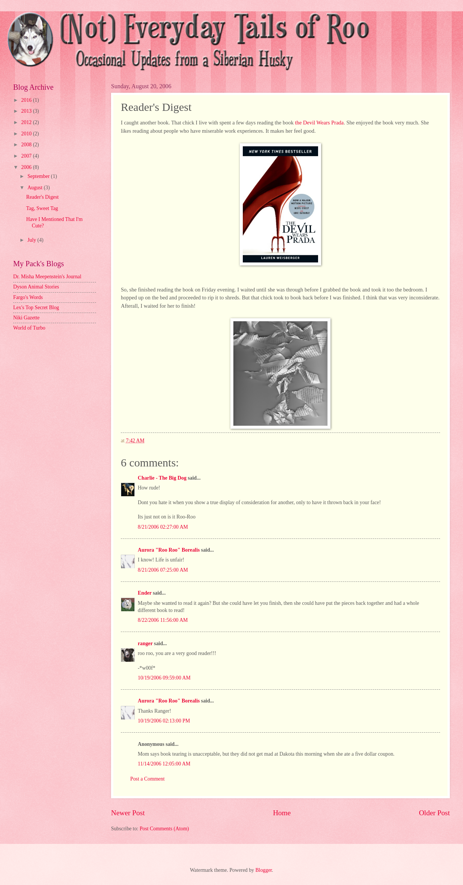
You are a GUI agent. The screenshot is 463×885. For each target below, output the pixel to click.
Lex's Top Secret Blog (36, 307)
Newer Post (128, 813)
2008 (27, 144)
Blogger (263, 870)
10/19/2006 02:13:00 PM (164, 721)
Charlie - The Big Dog (162, 478)
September (39, 176)
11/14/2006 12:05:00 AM (164, 764)
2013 (27, 111)
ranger (145, 643)
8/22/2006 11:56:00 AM (163, 620)
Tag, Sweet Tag (42, 208)
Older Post (434, 813)
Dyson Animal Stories (36, 287)
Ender (145, 593)
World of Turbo (29, 328)
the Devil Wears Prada (319, 123)
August (35, 187)
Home (282, 813)
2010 (27, 134)
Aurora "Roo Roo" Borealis (169, 550)
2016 (27, 100)
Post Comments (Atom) (164, 828)
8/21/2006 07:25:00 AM (163, 570)
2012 (27, 122)
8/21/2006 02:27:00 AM (163, 527)
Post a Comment (147, 779)
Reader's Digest (42, 197)
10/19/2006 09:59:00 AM (164, 678)
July (32, 240)
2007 (27, 156)
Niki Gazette (26, 318)
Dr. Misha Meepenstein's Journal (47, 276)
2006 (27, 167)
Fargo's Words (28, 297)
